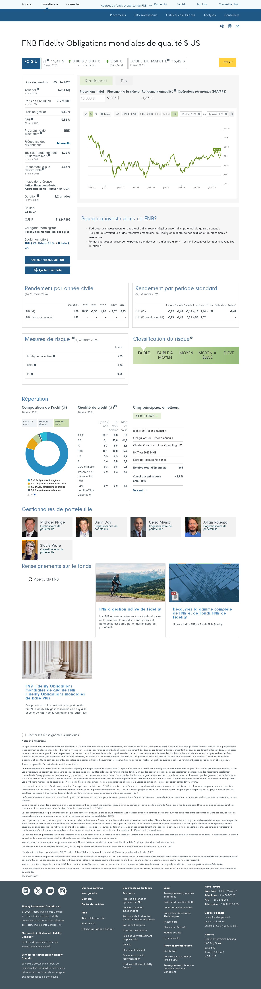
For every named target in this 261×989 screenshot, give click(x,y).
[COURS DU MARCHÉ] (168, 59)
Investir (228, 62)
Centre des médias (93, 904)
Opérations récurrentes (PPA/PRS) (202, 91)
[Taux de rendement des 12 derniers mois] (49, 154)
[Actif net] (37, 88)
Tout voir (138, 490)
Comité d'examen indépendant (133, 909)
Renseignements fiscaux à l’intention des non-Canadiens (179, 968)
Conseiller (73, 4)
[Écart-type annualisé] (53, 355)
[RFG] (32, 118)
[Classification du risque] (191, 337)
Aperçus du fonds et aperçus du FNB (134, 901)
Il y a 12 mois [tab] (28, 423)
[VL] (48, 59)
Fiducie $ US (46, 243)
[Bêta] (34, 364)
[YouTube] (50, 891)
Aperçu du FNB (46, 580)
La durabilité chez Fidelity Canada (137, 966)
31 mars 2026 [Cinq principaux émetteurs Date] (145, 416)
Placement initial (92, 91)
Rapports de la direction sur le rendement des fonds (139, 918)
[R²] (31, 373)
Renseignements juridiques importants (179, 895)
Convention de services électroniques (177, 915)
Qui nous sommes (92, 888)
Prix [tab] (124, 81)
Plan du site (88, 923)
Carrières (87, 899)
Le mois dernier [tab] (43, 423)
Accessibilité (170, 922)
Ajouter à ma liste (50, 270)
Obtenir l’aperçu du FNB (47, 260)
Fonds (107, 114)
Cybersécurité (171, 938)
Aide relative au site (93, 918)
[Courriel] (237, 26)
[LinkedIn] (26, 891)
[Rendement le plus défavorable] (43, 168)
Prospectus (129, 893)
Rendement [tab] (96, 81)
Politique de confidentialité (179, 902)
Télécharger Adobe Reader (97, 929)
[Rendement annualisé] (175, 90)
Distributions (170, 951)
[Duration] (38, 195)
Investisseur (50, 4)
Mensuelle (63, 143)
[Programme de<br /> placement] (40, 132)
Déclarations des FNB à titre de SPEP (177, 958)
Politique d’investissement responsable (137, 938)
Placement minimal (134, 950)
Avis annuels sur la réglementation (133, 957)
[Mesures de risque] (73, 337)
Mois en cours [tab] (59, 423)
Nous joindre (89, 893)
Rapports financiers (134, 925)
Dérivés (127, 944)
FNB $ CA (31, 243)
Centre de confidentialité (178, 907)
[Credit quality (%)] (115, 405)
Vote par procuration (135, 930)
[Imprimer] (229, 26)
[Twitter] (38, 891)
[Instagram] (62, 891)
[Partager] (222, 26)
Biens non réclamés (175, 927)
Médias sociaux (173, 932)
